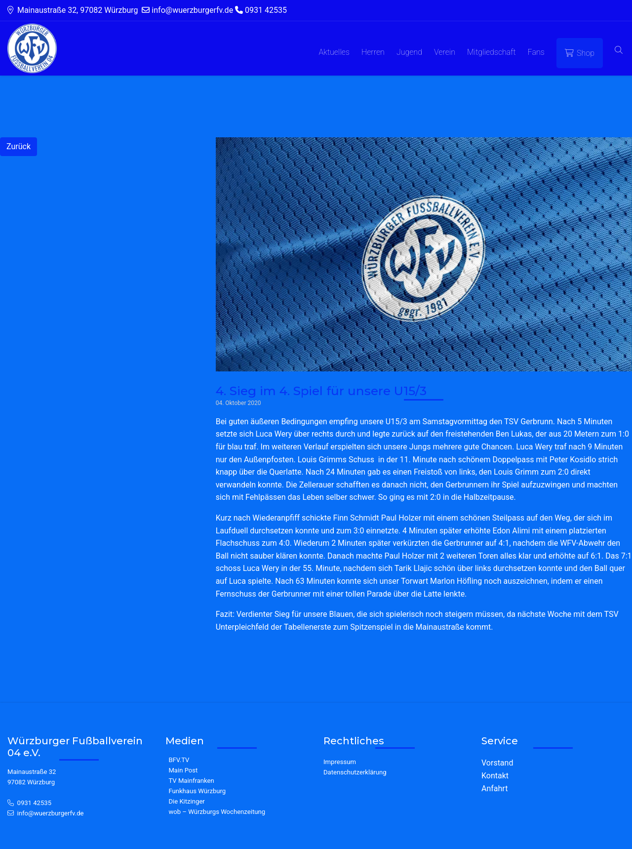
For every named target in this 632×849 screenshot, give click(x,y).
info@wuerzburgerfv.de (50, 813)
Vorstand (497, 763)
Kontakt (495, 775)
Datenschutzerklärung (355, 772)
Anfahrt (494, 788)
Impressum (339, 762)
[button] (619, 50)
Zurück (18, 146)
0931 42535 (34, 803)
